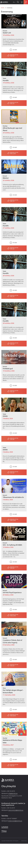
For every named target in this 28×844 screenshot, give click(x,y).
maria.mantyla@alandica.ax (15, 810)
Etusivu (2, 7)
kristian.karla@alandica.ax (15, 821)
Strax (25, 840)
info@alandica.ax (13, 793)
